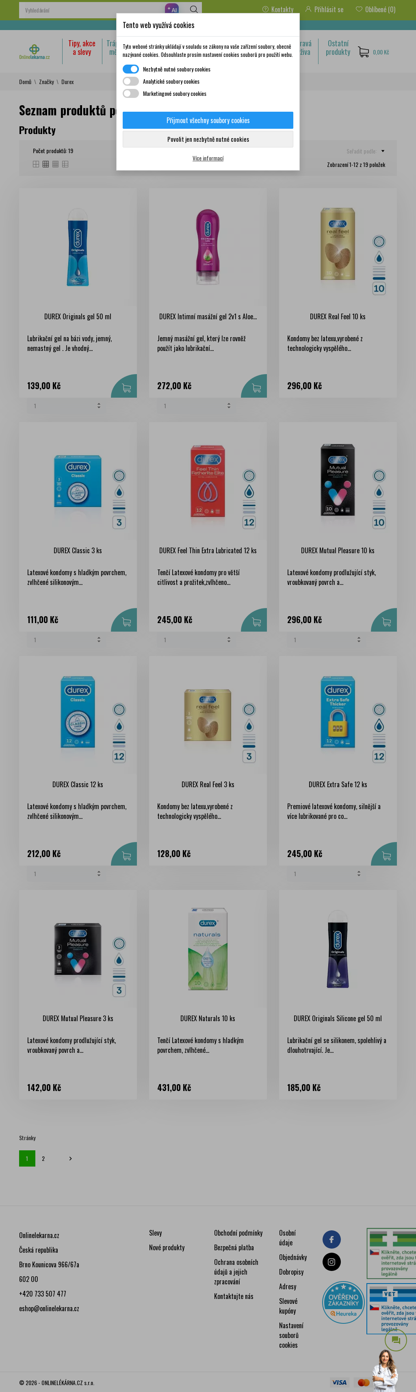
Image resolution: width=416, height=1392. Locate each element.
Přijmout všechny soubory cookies (208, 120)
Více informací (208, 158)
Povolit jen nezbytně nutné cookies (208, 138)
